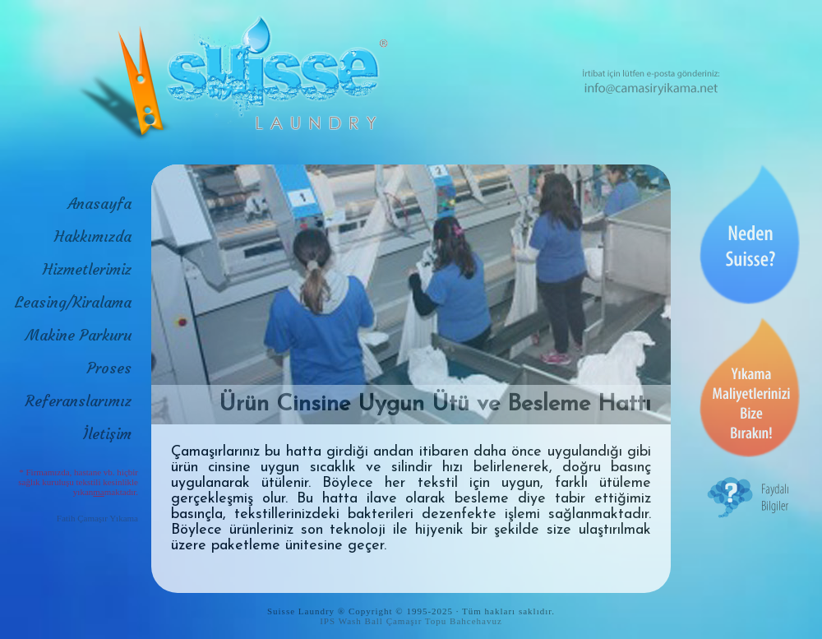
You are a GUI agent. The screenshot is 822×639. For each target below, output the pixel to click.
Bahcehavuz (476, 621)
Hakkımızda (93, 236)
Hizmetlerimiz (87, 269)
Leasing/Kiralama (73, 302)
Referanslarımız (78, 400)
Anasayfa (99, 203)
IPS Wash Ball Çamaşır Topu (383, 621)
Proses (109, 368)
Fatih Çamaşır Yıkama (97, 518)
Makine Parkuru (78, 335)
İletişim (107, 433)
